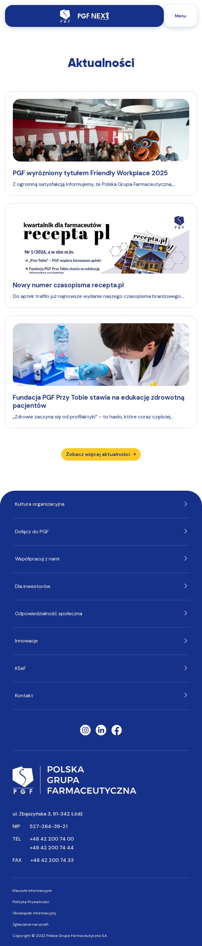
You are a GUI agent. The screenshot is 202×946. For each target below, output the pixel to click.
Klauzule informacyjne (32, 890)
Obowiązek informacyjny (34, 913)
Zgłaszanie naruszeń (30, 924)
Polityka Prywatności (31, 901)
